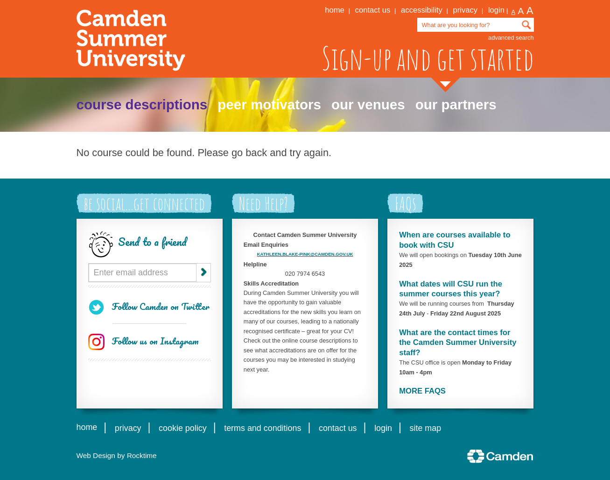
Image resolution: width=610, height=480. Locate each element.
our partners (456, 104)
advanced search (510, 37)
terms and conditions (262, 428)
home (334, 10)
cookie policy (183, 428)
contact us (373, 10)
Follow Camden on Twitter (161, 306)
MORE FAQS (422, 391)
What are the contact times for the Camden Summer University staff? (457, 342)
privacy (465, 10)
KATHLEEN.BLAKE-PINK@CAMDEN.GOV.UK (305, 254)
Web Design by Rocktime (117, 455)
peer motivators (269, 104)
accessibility (421, 10)
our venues (368, 104)
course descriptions (142, 104)
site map (426, 428)
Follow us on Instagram (155, 341)
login (496, 10)
